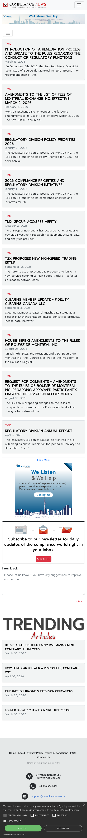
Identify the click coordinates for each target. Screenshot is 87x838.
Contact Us (43, 757)
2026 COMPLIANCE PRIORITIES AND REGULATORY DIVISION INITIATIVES (34, 182)
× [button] (84, 805)
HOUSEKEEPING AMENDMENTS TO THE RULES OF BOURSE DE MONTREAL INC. (42, 342)
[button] (43, 821)
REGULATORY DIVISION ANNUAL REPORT (38, 430)
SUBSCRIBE (43, 559)
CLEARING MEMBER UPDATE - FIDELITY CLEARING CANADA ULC (37, 301)
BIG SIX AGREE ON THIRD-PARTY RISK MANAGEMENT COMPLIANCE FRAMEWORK (39, 647)
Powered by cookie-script (14, 834)
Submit (79, 601)
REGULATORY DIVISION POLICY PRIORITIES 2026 (40, 141)
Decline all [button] (63, 828)
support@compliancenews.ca (48, 796)
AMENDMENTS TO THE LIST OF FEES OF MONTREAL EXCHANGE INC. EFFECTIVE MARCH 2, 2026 (38, 98)
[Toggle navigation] (79, 4)
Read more (73, 810)
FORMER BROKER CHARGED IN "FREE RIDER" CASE (37, 710)
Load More (43, 460)
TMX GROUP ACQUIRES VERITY (31, 221)
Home (12, 753)
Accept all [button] (23, 828)
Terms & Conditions (56, 753)
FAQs (73, 753)
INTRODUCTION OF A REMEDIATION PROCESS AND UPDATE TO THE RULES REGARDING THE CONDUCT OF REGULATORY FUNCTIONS (42, 53)
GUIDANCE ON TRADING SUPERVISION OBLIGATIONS (38, 691)
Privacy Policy (35, 753)
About (21, 753)
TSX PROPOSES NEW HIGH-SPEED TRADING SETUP (40, 260)
